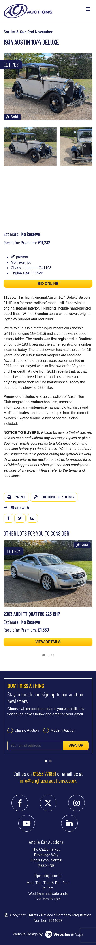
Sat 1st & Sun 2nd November (28, 32)
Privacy (47, 915)
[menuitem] (30, 146)
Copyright (15, 915)
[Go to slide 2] (48, 655)
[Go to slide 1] (43, 655)
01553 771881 (44, 773)
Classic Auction (27, 730)
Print (16, 497)
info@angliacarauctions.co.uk (48, 780)
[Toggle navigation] (88, 9)
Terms (33, 915)
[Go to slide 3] (52, 655)
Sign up (75, 745)
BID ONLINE (48, 283)
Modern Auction (63, 730)
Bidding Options (54, 497)
